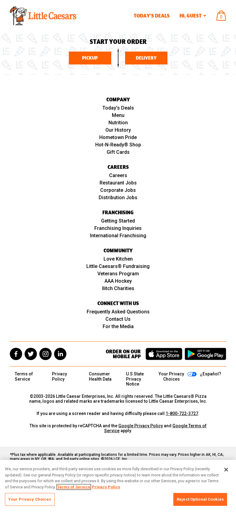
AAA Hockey (118, 281)
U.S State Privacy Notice (135, 378)
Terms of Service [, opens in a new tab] (73, 487)
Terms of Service (24, 376)
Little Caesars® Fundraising (118, 266)
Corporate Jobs (118, 190)
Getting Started (118, 221)
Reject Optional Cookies (200, 499)
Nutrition (118, 123)
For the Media (118, 326)
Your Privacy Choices (29, 499)
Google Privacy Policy (140, 425)
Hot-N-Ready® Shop (118, 145)
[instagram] (45, 354)
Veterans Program (118, 274)
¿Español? (210, 373)
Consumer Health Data (100, 376)
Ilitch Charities (118, 288)
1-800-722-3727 (182, 413)
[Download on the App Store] (163, 354)
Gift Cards (118, 152)
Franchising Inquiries (118, 228)
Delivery (146, 58)
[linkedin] (60, 354)
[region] (118, 486)
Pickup (90, 58)
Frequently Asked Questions (118, 312)
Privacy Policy (59, 376)
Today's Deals (118, 108)
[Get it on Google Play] (205, 354)
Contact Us (118, 319)
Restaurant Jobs (118, 183)
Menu (118, 115)
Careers (118, 175)
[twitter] (31, 354)
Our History (118, 130)
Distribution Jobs (118, 197)
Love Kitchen (118, 259)
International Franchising (118, 236)
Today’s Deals (152, 15)
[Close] (226, 469)
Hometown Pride (118, 137)
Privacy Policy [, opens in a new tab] (106, 487)
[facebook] (16, 354)
